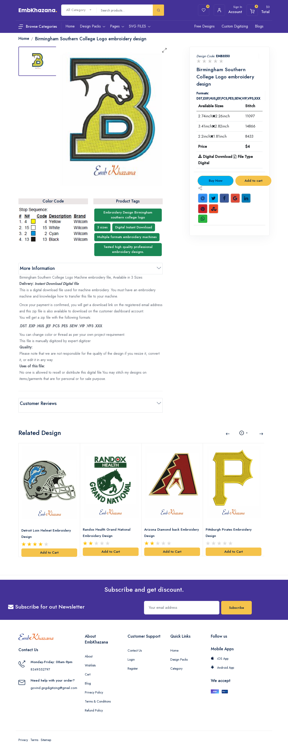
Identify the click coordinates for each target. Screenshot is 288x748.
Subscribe (236, 602)
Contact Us (135, 645)
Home (174, 645)
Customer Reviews (38, 403)
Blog (88, 678)
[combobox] (78, 10)
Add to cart (253, 180)
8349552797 (40, 664)
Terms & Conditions (98, 696)
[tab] (37, 61)
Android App (222, 662)
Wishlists (90, 660)
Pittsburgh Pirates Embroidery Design (229, 527)
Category (176, 663)
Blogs (259, 26)
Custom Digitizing (235, 26)
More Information (37, 268)
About (88, 651)
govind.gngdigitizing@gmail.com (54, 682)
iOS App (219, 653)
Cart (87, 669)
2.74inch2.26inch (214, 116)
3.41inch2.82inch (213, 126)
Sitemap (46, 734)
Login (131, 654)
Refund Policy (94, 705)
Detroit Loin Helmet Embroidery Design (47, 528)
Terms (34, 734)
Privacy (23, 734)
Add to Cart (49, 547)
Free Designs (204, 26)
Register (133, 663)
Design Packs (179, 654)
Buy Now (216, 180)
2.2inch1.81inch (212, 136)
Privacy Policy (94, 687)
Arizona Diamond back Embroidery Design (162, 527)
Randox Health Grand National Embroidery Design (107, 527)
